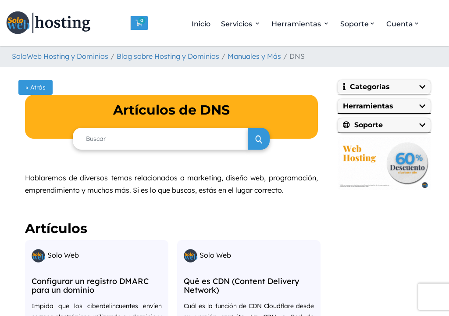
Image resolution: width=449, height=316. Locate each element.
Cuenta (403, 24)
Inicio (201, 24)
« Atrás (35, 87)
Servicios (241, 24)
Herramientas (300, 24)
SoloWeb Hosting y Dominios (60, 56)
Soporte (358, 24)
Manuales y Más (254, 56)
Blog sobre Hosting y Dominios (168, 56)
